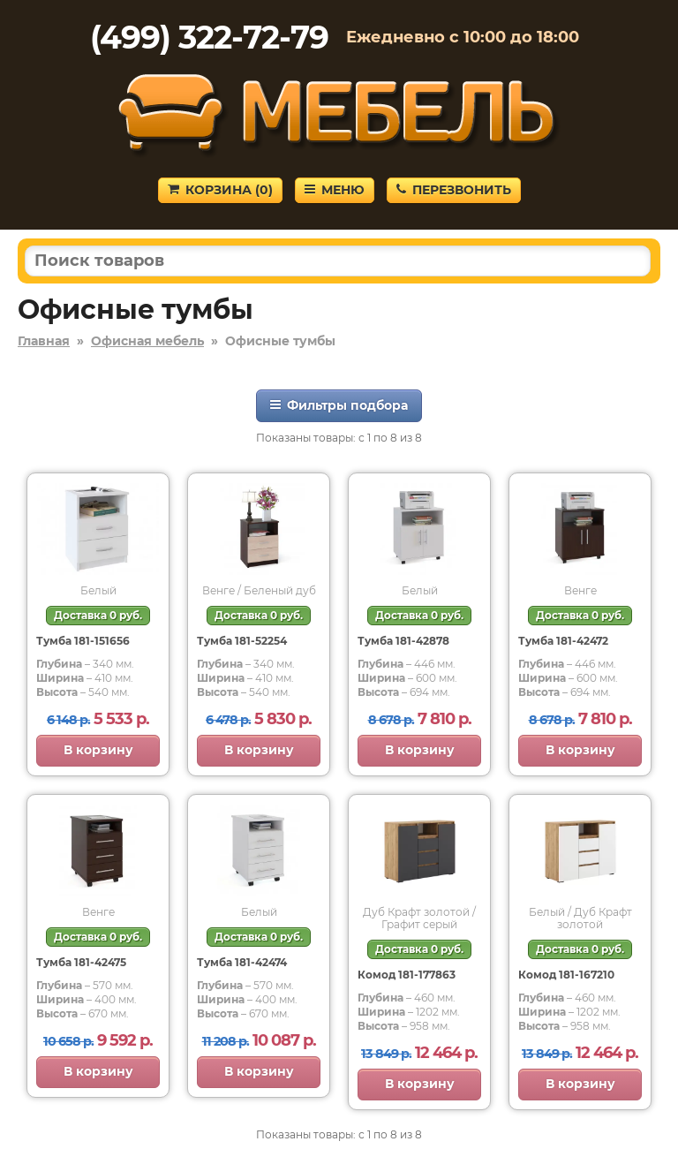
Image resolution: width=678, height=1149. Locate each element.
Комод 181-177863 (407, 974)
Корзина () (220, 190)
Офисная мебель (147, 341)
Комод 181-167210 (566, 974)
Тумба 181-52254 (242, 640)
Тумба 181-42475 (81, 962)
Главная (44, 341)
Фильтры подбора (339, 405)
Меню (335, 190)
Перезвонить (453, 190)
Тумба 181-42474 (242, 962)
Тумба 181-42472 (563, 640)
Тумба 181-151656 (83, 640)
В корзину (98, 750)
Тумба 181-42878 (403, 640)
